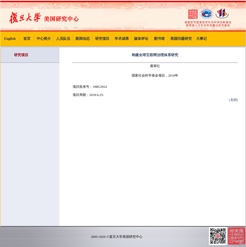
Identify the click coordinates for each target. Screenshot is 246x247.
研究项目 (102, 39)
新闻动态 (82, 39)
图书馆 (159, 39)
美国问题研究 (181, 39)
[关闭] (233, 100)
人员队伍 (63, 39)
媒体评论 (141, 39)
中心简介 (44, 39)
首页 (26, 39)
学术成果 (122, 39)
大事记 (201, 39)
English (10, 39)
